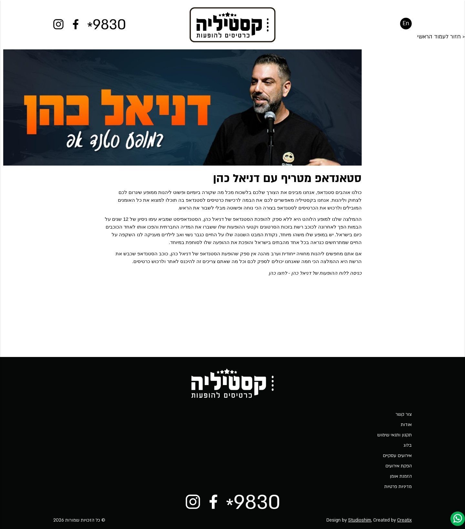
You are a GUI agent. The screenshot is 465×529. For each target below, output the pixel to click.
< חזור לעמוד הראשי (441, 63)
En (406, 27)
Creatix (404, 520)
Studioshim (359, 520)
